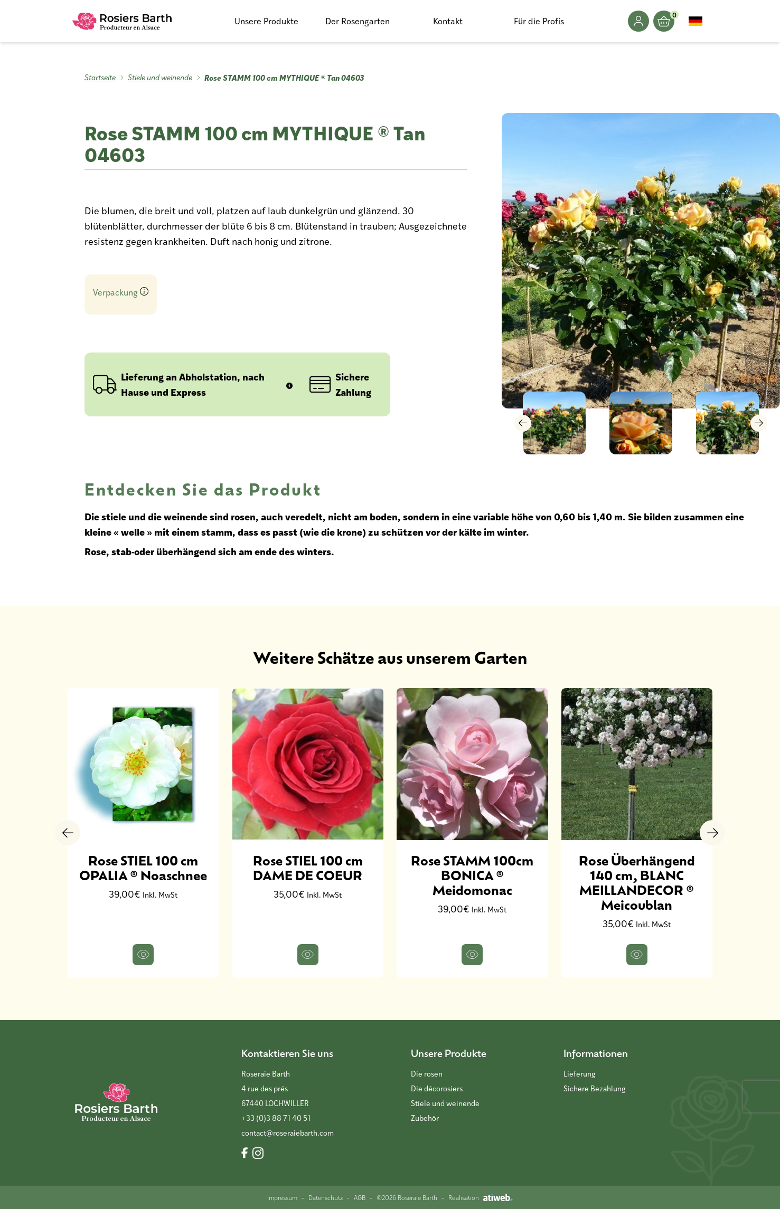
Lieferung (579, 1074)
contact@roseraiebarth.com (287, 1133)
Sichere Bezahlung (594, 1088)
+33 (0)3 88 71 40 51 (276, 1118)
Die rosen (427, 1074)
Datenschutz (325, 1197)
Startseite (100, 77)
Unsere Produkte (266, 21)
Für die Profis (539, 21)
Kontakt (448, 21)
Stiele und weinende (160, 77)
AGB (359, 1197)
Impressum (282, 1197)
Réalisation (480, 1197)
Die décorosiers (437, 1088)
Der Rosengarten (357, 21)
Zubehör (425, 1118)
